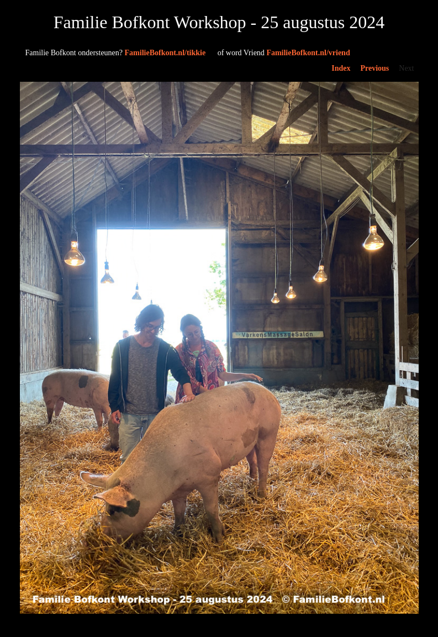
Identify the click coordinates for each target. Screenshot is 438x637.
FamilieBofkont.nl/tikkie (115, 53)
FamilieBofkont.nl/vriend (282, 53)
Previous (374, 68)
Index (340, 68)
